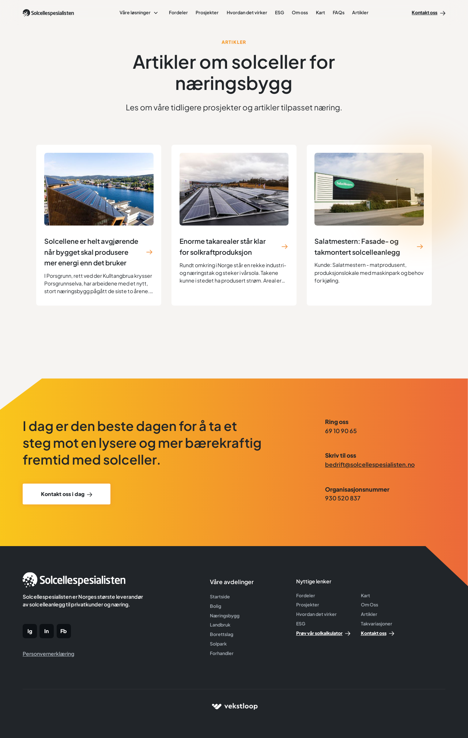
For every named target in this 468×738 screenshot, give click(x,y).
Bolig (215, 606)
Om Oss (369, 605)
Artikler (360, 12)
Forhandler (222, 653)
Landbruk (220, 625)
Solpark (218, 644)
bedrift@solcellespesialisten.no (370, 464)
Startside (220, 596)
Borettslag (221, 634)
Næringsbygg (224, 615)
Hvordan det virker (247, 12)
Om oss (300, 12)
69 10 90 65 (341, 431)
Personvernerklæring (48, 653)
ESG (279, 12)
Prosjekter (207, 12)
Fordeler (178, 12)
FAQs (338, 12)
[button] (139, 12)
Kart (320, 12)
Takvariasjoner (376, 624)
